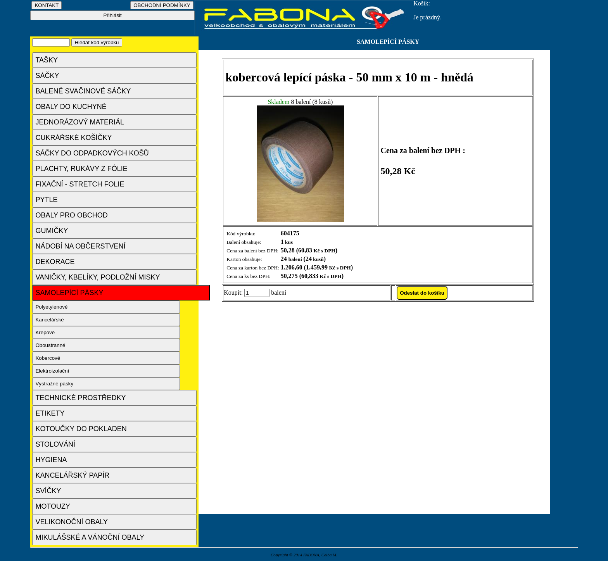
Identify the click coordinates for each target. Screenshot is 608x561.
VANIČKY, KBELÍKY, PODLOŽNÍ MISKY (97, 277)
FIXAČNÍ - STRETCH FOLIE (79, 184)
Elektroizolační (52, 371)
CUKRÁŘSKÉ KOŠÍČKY (73, 138)
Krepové (45, 332)
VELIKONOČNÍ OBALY (71, 522)
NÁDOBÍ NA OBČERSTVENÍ (80, 246)
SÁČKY (47, 75)
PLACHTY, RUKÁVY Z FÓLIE (81, 169)
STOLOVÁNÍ (55, 444)
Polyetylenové (51, 307)
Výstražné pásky (54, 384)
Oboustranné (50, 345)
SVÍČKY (48, 491)
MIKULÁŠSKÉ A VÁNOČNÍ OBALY (89, 537)
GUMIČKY (51, 231)
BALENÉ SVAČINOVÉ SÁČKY (83, 91)
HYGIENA (51, 460)
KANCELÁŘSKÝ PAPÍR (72, 475)
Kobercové (47, 358)
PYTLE (46, 200)
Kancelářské (49, 320)
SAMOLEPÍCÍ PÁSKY (69, 293)
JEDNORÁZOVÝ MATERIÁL (79, 122)
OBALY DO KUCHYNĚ (70, 106)
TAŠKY (46, 60)
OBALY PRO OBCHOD (71, 215)
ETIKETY (49, 413)
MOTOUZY (52, 506)
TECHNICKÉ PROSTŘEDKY (80, 398)
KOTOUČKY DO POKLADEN (80, 429)
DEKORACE (54, 262)
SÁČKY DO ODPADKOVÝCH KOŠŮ (92, 153)
